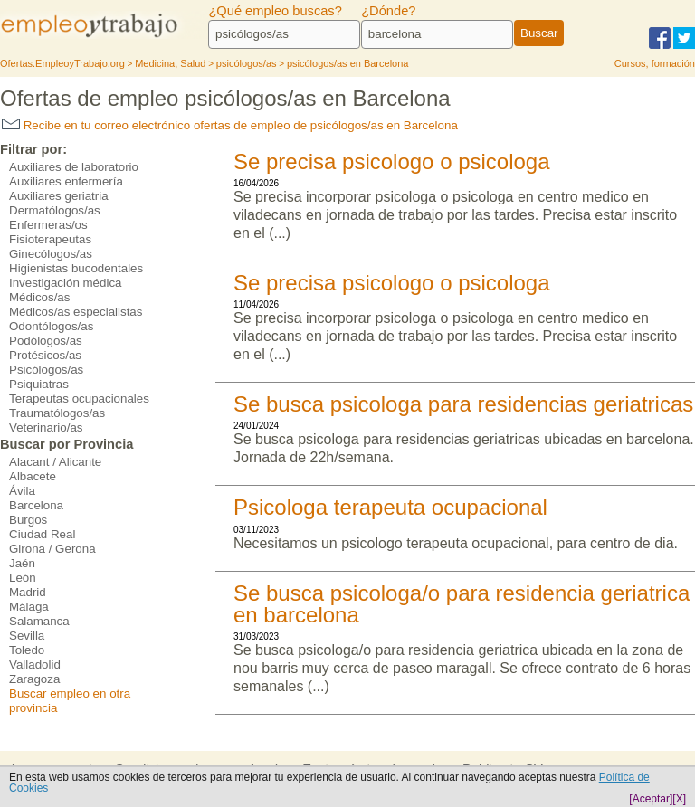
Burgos (28, 520)
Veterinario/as (46, 427)
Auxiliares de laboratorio (73, 167)
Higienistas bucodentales (76, 268)
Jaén (22, 563)
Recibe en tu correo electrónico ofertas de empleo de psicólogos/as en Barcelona (230, 125)
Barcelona (36, 505)
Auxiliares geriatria (59, 196)
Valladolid (35, 664)
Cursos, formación (654, 63)
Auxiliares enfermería (66, 181)
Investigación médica (65, 283)
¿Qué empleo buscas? (274, 11)
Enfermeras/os (48, 225)
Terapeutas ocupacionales (79, 398)
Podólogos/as (45, 340)
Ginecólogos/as (50, 254)
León (22, 577)
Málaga (29, 606)
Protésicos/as (45, 355)
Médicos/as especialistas (75, 311)
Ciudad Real (42, 534)
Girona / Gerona (52, 548)
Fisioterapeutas (50, 239)
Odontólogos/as (51, 326)
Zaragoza (34, 679)
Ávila (22, 491)
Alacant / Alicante (55, 462)
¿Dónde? (388, 11)
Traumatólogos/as (57, 413)
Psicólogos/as (46, 369)
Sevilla (26, 635)
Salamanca (39, 621)
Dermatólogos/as (54, 210)
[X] (679, 798)
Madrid (27, 592)
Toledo (26, 650)
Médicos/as (39, 297)
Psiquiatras (39, 384)
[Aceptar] (650, 798)
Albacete (32, 476)
